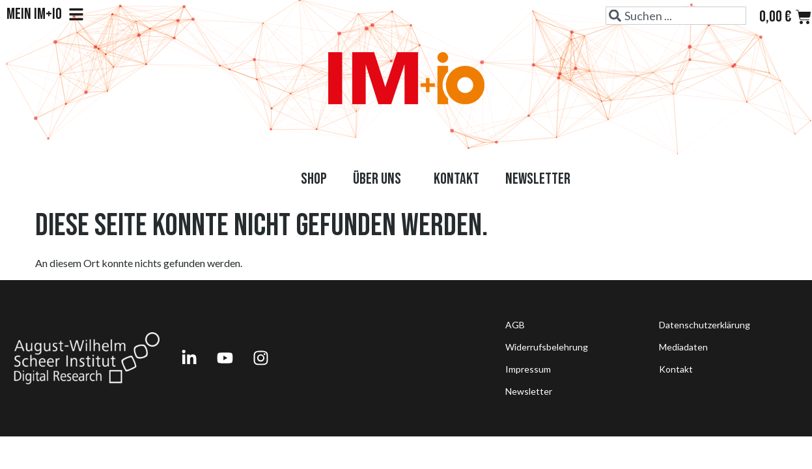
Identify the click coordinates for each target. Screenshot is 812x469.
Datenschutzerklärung (704, 324)
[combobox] (676, 16)
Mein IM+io (45, 14)
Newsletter (537, 178)
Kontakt (456, 178)
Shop (314, 178)
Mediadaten (683, 346)
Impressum (528, 369)
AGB (515, 324)
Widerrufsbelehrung (546, 346)
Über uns (380, 178)
